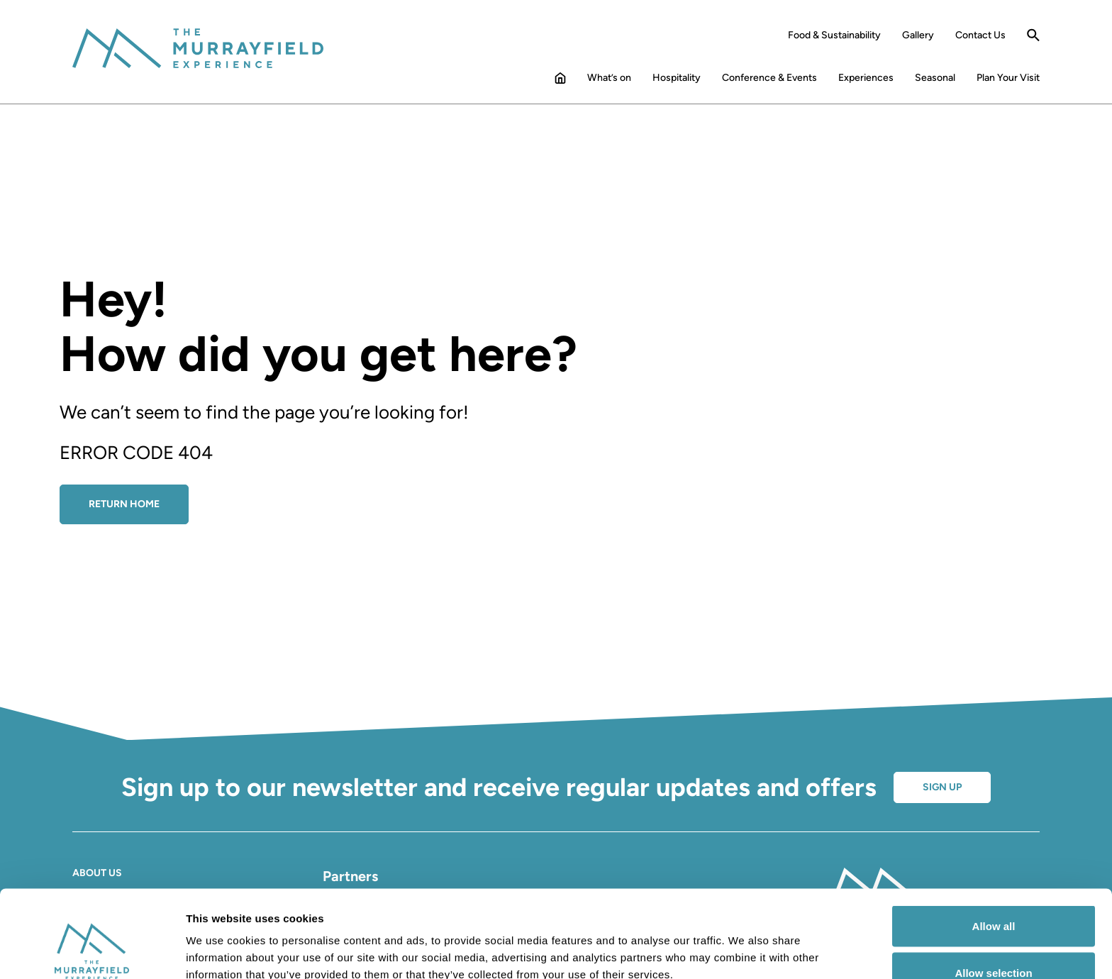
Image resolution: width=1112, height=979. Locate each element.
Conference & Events (769, 78)
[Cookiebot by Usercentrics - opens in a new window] (92, 951)
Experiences (866, 78)
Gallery (918, 35)
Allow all (994, 848)
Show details (744, 942)
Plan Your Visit (1008, 78)
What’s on (609, 78)
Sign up (942, 787)
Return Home (124, 504)
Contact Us (980, 35)
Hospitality (676, 78)
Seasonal (935, 78)
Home (560, 80)
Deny (994, 941)
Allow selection (993, 895)
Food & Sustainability (834, 35)
